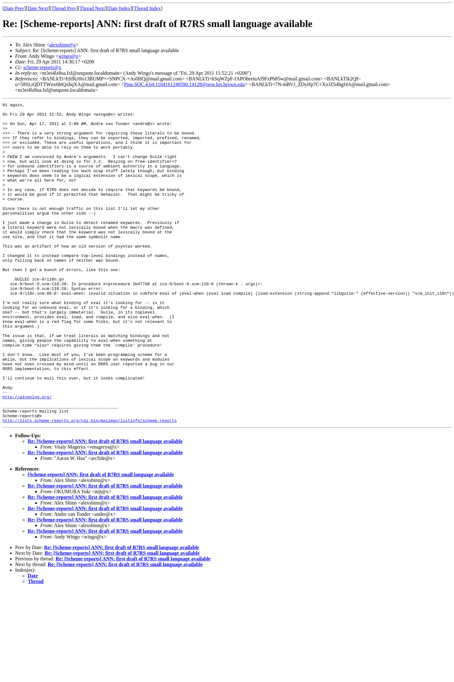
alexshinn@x (62, 44)
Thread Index (147, 8)
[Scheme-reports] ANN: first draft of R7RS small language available (101, 538)
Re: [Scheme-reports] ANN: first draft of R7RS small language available (105, 505)
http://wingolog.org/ (27, 456)
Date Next (38, 8)
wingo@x (68, 56)
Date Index (119, 8)
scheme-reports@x (42, 67)
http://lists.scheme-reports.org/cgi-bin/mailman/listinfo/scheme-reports (90, 484)
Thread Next (92, 8)
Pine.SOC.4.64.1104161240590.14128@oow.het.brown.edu (184, 84)
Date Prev (14, 8)
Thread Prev (63, 8)
